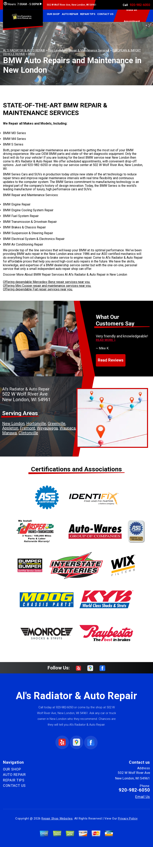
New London (13, 423)
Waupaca (68, 428)
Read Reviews (111, 360)
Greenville (56, 423)
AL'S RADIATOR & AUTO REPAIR (24, 50)
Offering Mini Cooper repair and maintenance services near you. (47, 286)
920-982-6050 (140, 5)
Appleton (10, 428)
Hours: (23, 4)
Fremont (27, 428)
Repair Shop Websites (57, 818)
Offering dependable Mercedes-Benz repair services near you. (46, 282)
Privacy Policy (127, 818)
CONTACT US (105, 14)
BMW (31, 54)
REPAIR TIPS (87, 14)
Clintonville (28, 432)
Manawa (9, 432)
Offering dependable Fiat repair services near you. (38, 289)
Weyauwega (47, 428)
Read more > (106, 340)
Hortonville (36, 423)
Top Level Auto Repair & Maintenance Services (78, 50)
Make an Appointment (132, 16)
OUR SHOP (53, 14)
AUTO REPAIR (70, 14)
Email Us (142, 797)
